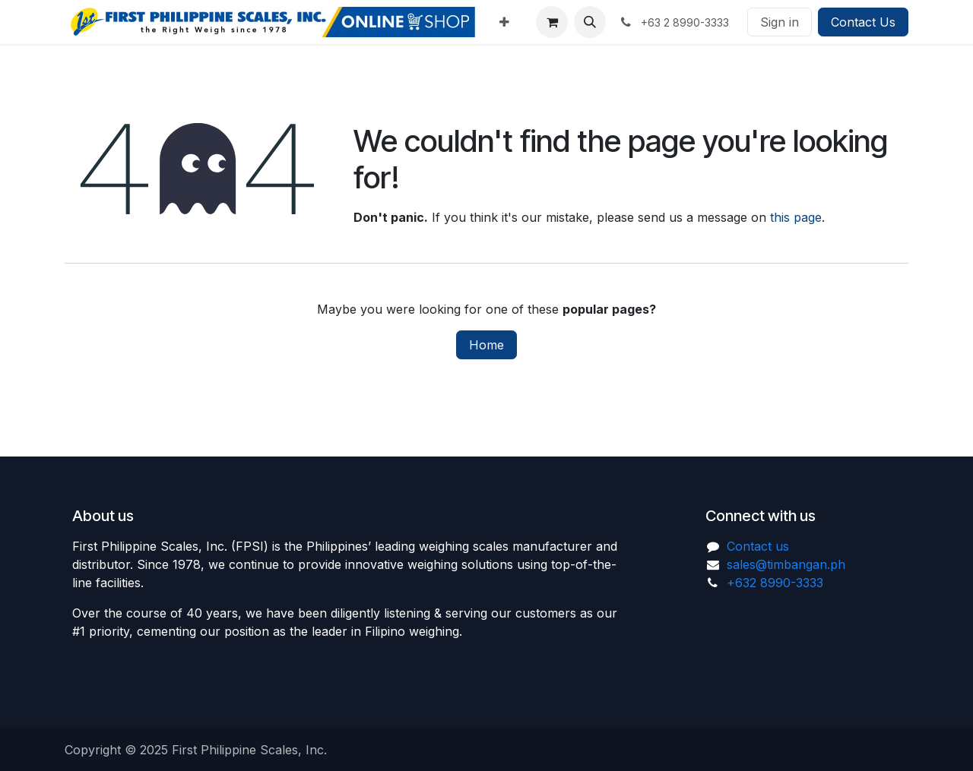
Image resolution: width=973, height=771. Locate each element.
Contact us (758, 546)
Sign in (779, 22)
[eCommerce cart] (552, 22)
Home (486, 344)
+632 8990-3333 (775, 582)
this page (796, 217)
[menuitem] (504, 22)
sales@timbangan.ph (786, 564)
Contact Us (863, 22)
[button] (590, 22)
